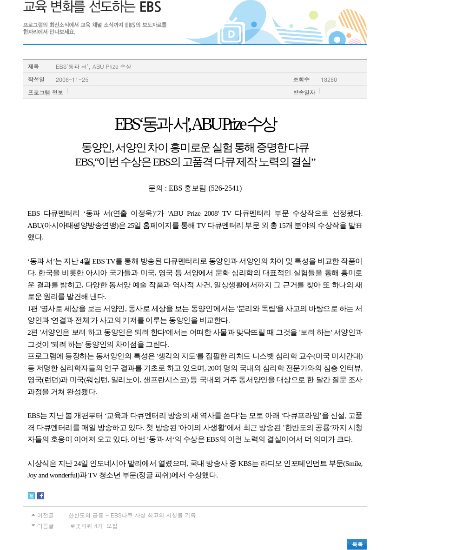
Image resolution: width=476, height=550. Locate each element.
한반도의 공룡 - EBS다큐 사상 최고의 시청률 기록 (132, 515)
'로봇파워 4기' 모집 (93, 526)
